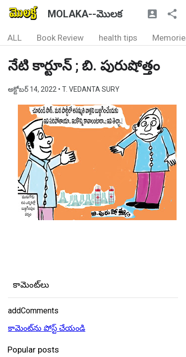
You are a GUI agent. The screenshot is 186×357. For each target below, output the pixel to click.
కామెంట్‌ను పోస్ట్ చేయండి (46, 328)
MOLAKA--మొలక (85, 14)
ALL (14, 38)
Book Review (60, 38)
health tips (118, 38)
